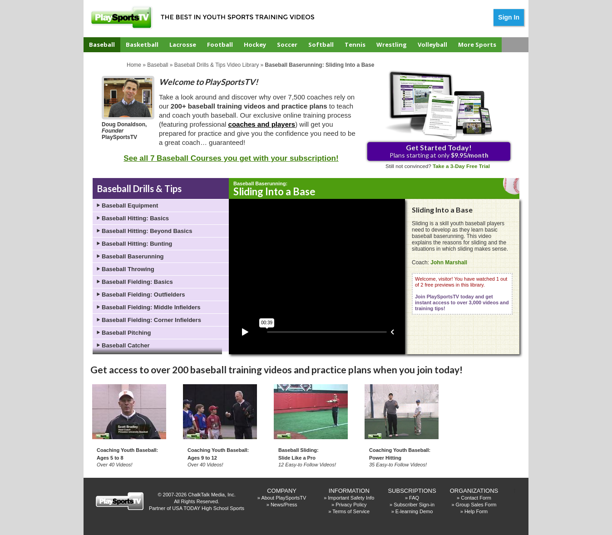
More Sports (477, 44)
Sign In (508, 17)
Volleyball (432, 44)
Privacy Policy (351, 504)
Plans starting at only (439, 151)
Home (134, 65)
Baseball (102, 44)
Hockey (255, 44)
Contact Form (476, 497)
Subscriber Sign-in (414, 504)
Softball (321, 44)
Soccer (287, 44)
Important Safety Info (351, 497)
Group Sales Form (476, 504)
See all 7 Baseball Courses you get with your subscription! (230, 158)
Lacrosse (182, 44)
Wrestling (391, 44)
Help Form (476, 511)
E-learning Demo (414, 511)
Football (220, 44)
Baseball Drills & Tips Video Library (216, 65)
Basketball (142, 44)
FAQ (414, 497)
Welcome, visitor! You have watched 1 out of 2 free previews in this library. (462, 293)
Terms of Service (351, 511)
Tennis (355, 44)
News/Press (284, 504)
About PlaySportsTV (283, 497)
